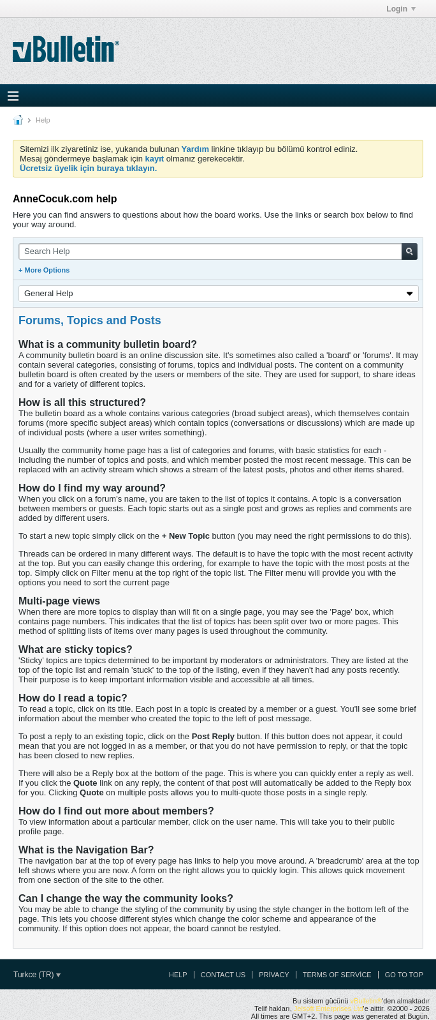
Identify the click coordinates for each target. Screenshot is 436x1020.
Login (401, 8)
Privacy (274, 975)
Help (178, 975)
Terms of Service (337, 975)
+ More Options (43, 270)
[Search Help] (218, 251)
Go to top (404, 975)
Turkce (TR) (37, 974)
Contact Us (223, 975)
